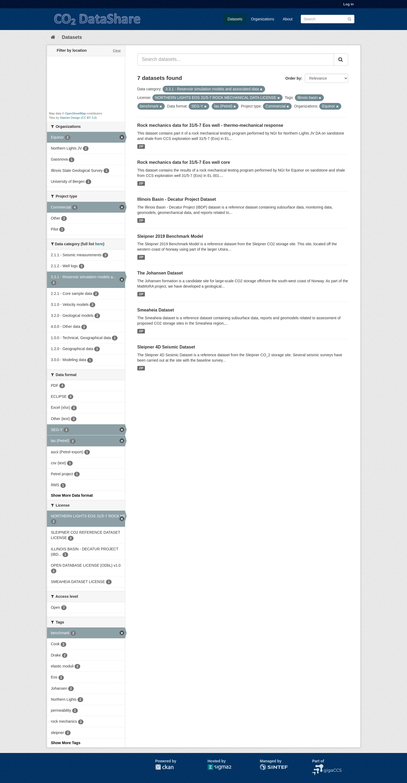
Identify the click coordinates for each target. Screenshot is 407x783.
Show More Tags (65, 743)
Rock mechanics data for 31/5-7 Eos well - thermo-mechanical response (210, 125)
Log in (348, 4)
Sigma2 (224, 767)
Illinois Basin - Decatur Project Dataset (176, 199)
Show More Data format (72, 495)
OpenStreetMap (75, 113)
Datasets (235, 19)
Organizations (262, 19)
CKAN (164, 767)
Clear (117, 51)
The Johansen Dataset (160, 273)
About (288, 19)
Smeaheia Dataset (155, 310)
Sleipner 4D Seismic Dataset (166, 347)
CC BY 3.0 (89, 117)
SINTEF (266, 767)
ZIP (141, 146)
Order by (293, 78)
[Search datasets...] (235, 59)
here (99, 244)
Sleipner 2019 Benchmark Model (170, 236)
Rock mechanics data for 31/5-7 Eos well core (183, 162)
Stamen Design (70, 117)
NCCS (317, 767)
